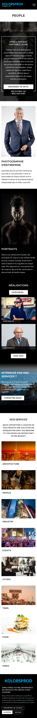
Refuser (18, 712)
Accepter (7, 712)
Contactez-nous (13, 398)
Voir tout (18, 356)
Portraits (8, 321)
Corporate (9, 348)
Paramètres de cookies (13, 708)
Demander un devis (18, 87)
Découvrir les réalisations (18, 92)
